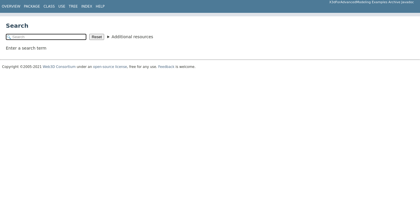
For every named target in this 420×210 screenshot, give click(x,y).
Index (86, 6)
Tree (73, 6)
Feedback (166, 67)
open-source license (110, 67)
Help (100, 6)
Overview (11, 6)
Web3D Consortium (59, 67)
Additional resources (132, 36)
